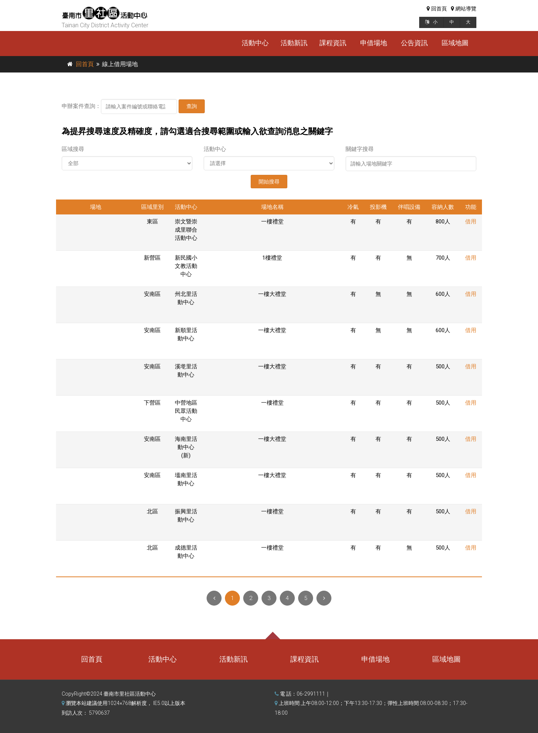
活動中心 (255, 43)
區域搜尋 (73, 149)
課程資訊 (332, 43)
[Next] (323, 598)
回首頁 (85, 64)
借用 (470, 221)
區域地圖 (455, 43)
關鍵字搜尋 (360, 149)
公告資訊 (414, 43)
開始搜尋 (269, 182)
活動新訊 (294, 43)
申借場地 (373, 43)
